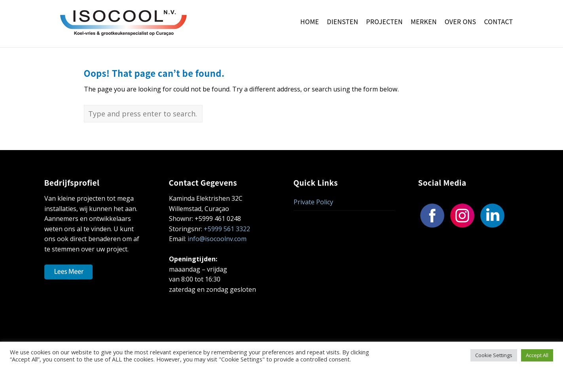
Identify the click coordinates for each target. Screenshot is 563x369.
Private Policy (313, 202)
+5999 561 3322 (227, 228)
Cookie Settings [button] (493, 355)
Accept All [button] (537, 355)
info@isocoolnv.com (217, 238)
